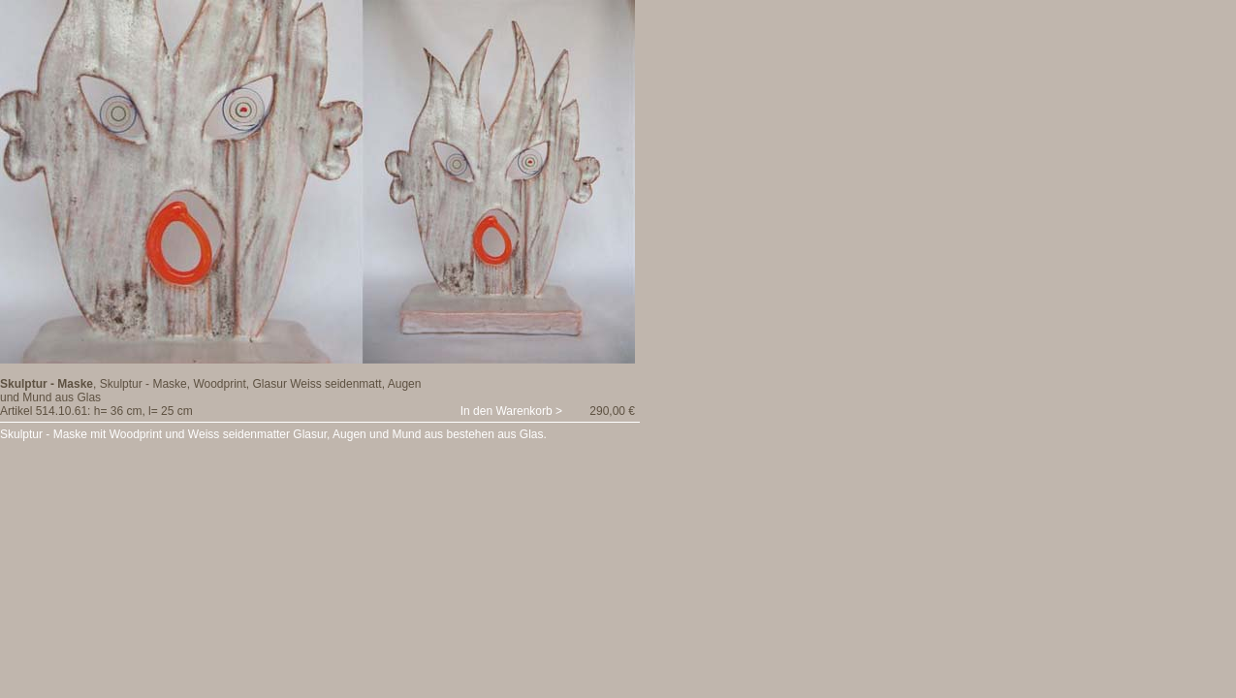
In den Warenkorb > (511, 411)
